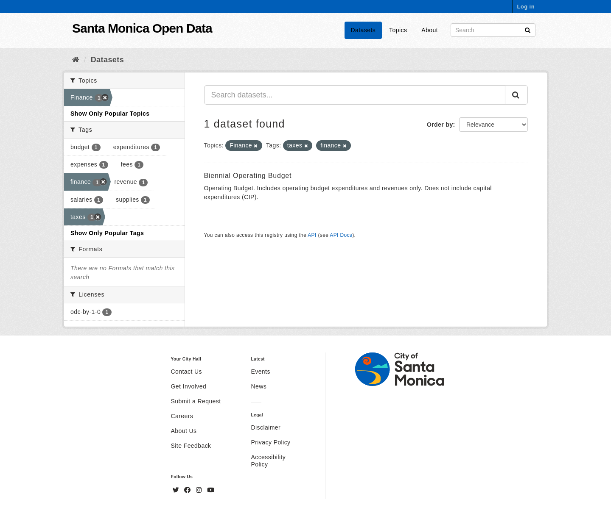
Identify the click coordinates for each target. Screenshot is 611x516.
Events (260, 371)
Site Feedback (191, 445)
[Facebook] (188, 490)
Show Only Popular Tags (107, 233)
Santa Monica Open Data (142, 28)
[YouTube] (210, 490)
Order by (440, 124)
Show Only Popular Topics (109, 113)
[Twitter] (177, 490)
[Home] (75, 59)
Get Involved (189, 386)
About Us (184, 430)
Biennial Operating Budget (248, 175)
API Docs (341, 235)
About (429, 30)
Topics (398, 30)
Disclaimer (265, 427)
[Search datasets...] (355, 95)
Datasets (363, 30)
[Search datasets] (493, 30)
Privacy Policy (270, 442)
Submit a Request (196, 401)
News (258, 386)
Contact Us (186, 371)
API (312, 235)
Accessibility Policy (268, 461)
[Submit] (527, 29)
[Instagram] (199, 490)
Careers (182, 416)
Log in (526, 6)
